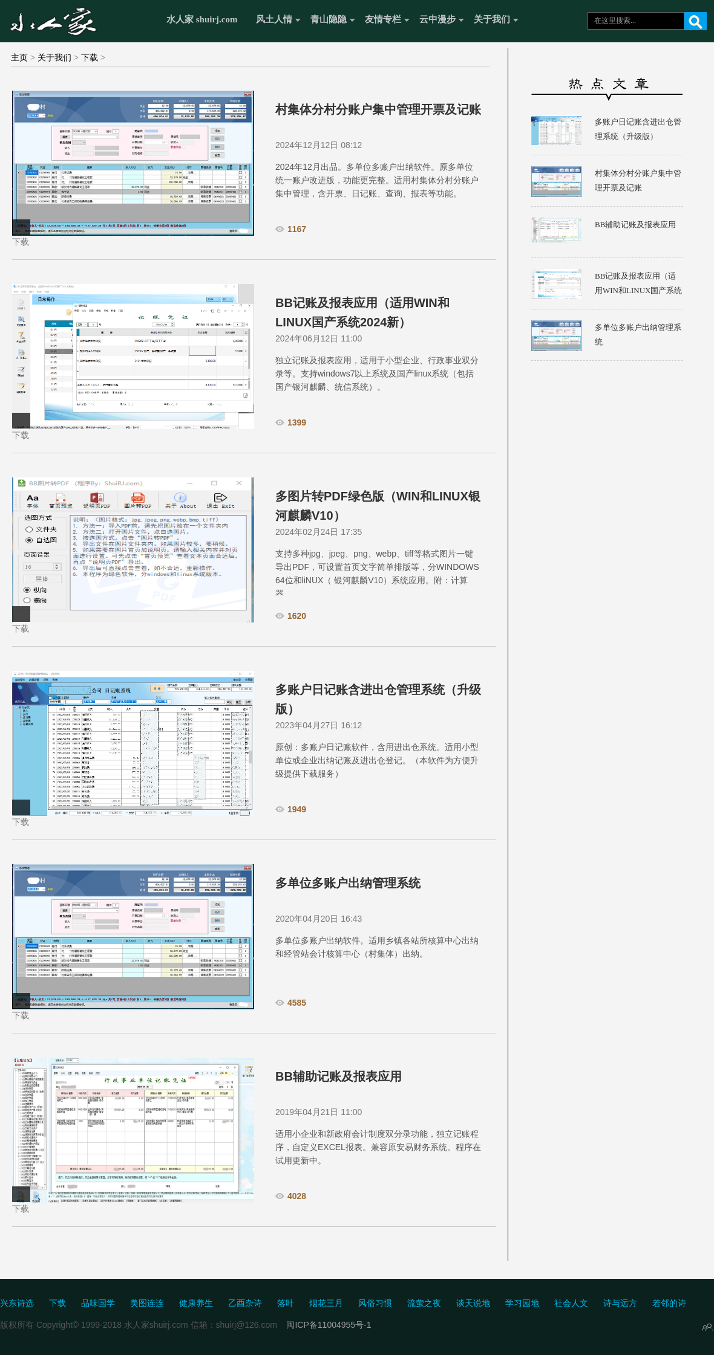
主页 (19, 57)
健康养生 (196, 1303)
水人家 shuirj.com (202, 19)
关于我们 (492, 19)
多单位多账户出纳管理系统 (348, 883)
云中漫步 (437, 19)
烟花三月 (326, 1303)
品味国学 (98, 1303)
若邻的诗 (669, 1303)
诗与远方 (620, 1303)
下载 (89, 57)
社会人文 (571, 1303)
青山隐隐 (328, 19)
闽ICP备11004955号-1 (328, 1325)
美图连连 (147, 1303)
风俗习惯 (375, 1303)
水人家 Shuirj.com (80, 19)
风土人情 (274, 19)
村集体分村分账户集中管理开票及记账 (378, 109)
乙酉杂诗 (245, 1303)
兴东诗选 (17, 1303)
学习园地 (522, 1303)
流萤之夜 (424, 1303)
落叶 (285, 1303)
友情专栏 (383, 19)
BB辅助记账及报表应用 (338, 1076)
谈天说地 (473, 1303)
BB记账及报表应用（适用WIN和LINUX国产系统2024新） (638, 290)
